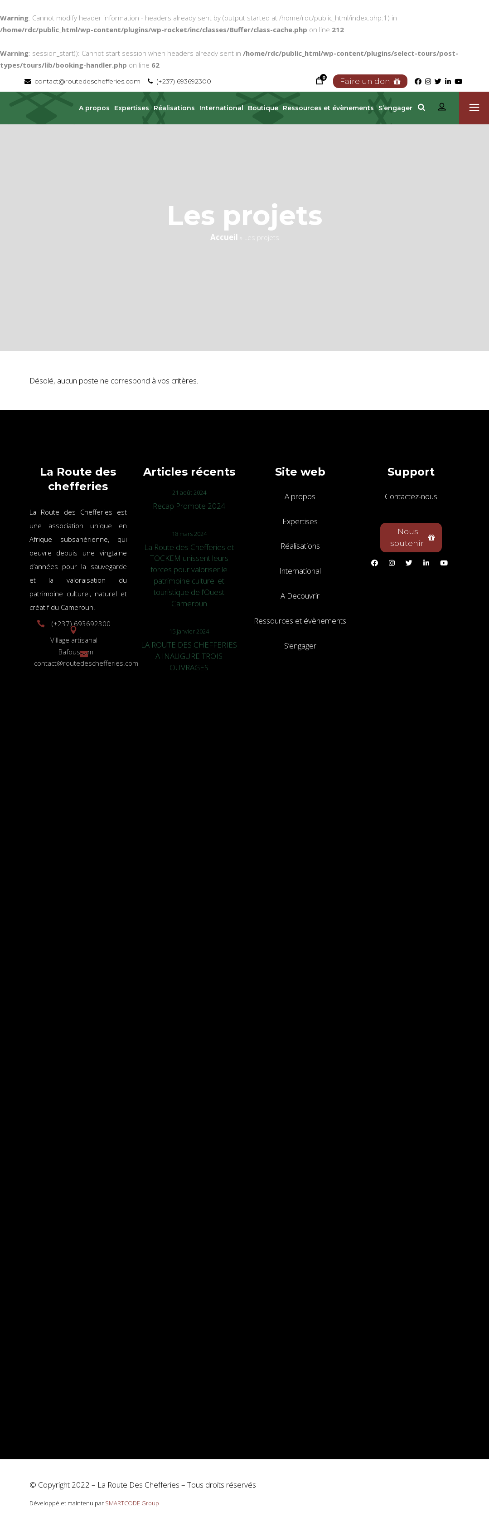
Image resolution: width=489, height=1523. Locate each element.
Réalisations (300, 545)
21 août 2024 (189, 492)
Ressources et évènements (300, 620)
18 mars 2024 (189, 534)
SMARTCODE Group (132, 1503)
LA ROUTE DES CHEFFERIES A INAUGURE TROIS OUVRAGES (189, 656)
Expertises (300, 521)
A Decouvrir (300, 595)
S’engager (300, 645)
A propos (300, 496)
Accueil (224, 237)
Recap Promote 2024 (189, 506)
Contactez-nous (411, 496)
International (300, 570)
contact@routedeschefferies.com (82, 81)
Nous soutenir (412, 537)
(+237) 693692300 (179, 81)
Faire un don (370, 81)
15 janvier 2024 (189, 631)
